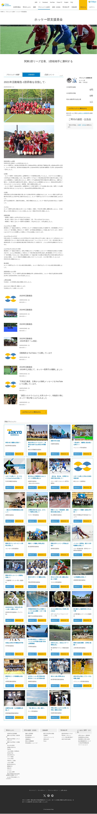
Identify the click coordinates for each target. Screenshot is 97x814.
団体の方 (9, 768)
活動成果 (45, 730)
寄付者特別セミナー (30, 737)
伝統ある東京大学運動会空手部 (14, 643)
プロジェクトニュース (49, 737)
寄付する (83, 7)
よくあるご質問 (11, 772)
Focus (45, 741)
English (66, 2)
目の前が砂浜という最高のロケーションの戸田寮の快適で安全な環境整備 (37, 642)
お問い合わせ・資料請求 (84, 735)
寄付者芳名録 (28, 735)
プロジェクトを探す (10, 12)
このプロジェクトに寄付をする (31, 412)
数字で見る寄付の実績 (49, 733)
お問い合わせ (64, 790)
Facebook (45, 2)
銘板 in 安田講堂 (29, 733)
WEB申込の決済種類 (12, 733)
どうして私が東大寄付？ (67, 737)
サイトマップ (32, 790)
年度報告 (46, 735)
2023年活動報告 (25, 324)
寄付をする (18, 454)
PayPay (9, 749)
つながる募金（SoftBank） (13, 751)
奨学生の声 (46, 739)
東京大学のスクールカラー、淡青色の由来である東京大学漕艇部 (37, 445)
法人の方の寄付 (11, 745)
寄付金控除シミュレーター (31, 743)
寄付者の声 (64, 730)
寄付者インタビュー (66, 735)
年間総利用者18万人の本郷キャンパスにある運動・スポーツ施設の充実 (37, 611)
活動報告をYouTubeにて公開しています (35, 353)
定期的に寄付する (11, 747)
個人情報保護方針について (84, 741)
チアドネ (9, 770)
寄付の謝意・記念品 (30, 730)
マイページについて (83, 745)
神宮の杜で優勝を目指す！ (13, 443)
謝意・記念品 (82, 125)
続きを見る (22, 302)
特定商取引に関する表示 (84, 739)
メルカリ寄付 (10, 759)
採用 (36, 2)
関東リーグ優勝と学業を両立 (36, 544)
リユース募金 (10, 757)
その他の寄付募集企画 (83, 743)
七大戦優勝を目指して (79, 577)
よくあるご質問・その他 (84, 731)
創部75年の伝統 (55, 441)
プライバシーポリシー (53, 790)
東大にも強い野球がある (58, 676)
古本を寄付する (11, 755)
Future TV (59, 2)
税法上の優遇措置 (84, 113)
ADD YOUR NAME (66, 739)
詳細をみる (8, 454)
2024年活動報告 (25, 310)
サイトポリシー (41, 790)
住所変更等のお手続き (83, 737)
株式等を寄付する (11, 764)
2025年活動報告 (25, 296)
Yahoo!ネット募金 (11, 760)
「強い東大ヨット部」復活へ (36, 708)
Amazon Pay (10, 753)
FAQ (71, 2)
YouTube (52, 2)
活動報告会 (28, 739)
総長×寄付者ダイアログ (67, 733)
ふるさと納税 (10, 762)
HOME (2, 12)
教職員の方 (9, 766)
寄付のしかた (10, 730)
